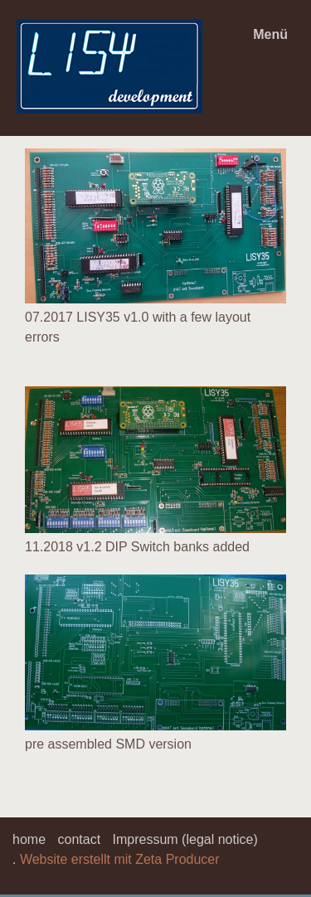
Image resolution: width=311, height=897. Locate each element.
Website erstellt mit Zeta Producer (120, 859)
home (29, 839)
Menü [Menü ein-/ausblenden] (270, 34)
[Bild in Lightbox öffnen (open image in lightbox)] (155, 225)
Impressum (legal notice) (185, 839)
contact (78, 839)
